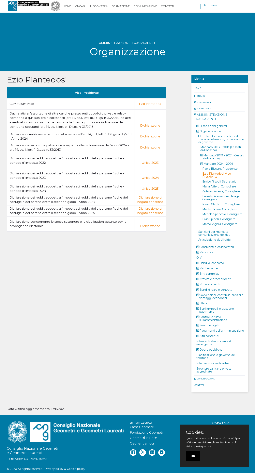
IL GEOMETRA (204, 102)
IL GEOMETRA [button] (99, 6)
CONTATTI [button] (167, 6)
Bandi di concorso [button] (212, 263)
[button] (195, 96)
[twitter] (142, 452)
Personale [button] (206, 252)
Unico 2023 (150, 163)
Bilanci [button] (204, 303)
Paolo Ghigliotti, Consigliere (221, 204)
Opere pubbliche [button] (211, 349)
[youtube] (161, 452)
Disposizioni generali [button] (213, 126)
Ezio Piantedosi (150, 104)
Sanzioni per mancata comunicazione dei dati (214, 233)
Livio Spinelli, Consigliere (218, 219)
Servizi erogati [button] (209, 325)
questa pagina (202, 446)
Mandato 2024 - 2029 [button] (218, 163)
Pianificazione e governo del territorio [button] (215, 356)
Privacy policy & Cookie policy (65, 469)
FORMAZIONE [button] (121, 6)
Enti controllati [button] (209, 273)
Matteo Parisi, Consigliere (219, 209)
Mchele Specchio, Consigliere (222, 214)
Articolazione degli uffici (214, 239)
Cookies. (195, 432)
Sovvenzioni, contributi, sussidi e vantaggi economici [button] (221, 296)
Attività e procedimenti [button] (215, 279)
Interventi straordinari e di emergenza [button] (214, 342)
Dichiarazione (150, 125)
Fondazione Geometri (147, 432)
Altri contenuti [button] (209, 336)
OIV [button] (199, 257)
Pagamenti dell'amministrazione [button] (221, 330)
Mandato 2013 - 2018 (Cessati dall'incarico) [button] (220, 148)
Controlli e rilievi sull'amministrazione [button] (213, 318)
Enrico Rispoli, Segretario (219, 181)
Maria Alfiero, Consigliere (219, 186)
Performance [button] (209, 268)
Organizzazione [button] (210, 131)
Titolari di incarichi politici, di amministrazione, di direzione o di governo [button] (221, 139)
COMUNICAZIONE (206, 378)
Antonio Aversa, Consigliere (221, 191)
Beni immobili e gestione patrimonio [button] (216, 310)
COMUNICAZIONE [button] (145, 6)
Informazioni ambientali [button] (212, 363)
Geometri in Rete (143, 438)
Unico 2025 (150, 188)
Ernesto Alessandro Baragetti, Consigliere (222, 197)
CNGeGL (201, 96)
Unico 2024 (150, 178)
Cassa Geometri (142, 427)
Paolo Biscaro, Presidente (220, 168)
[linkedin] (152, 452)
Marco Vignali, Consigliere (219, 224)
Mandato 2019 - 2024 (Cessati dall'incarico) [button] (223, 156)
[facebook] (133, 452)
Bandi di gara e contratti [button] (216, 289)
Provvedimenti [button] (210, 284)
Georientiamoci (142, 443)
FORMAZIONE (204, 108)
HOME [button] (67, 6)
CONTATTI (199, 385)
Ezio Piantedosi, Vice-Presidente (217, 175)
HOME (197, 88)
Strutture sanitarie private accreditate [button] (214, 370)
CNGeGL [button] (80, 6)
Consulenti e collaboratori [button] (216, 247)
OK (193, 456)
